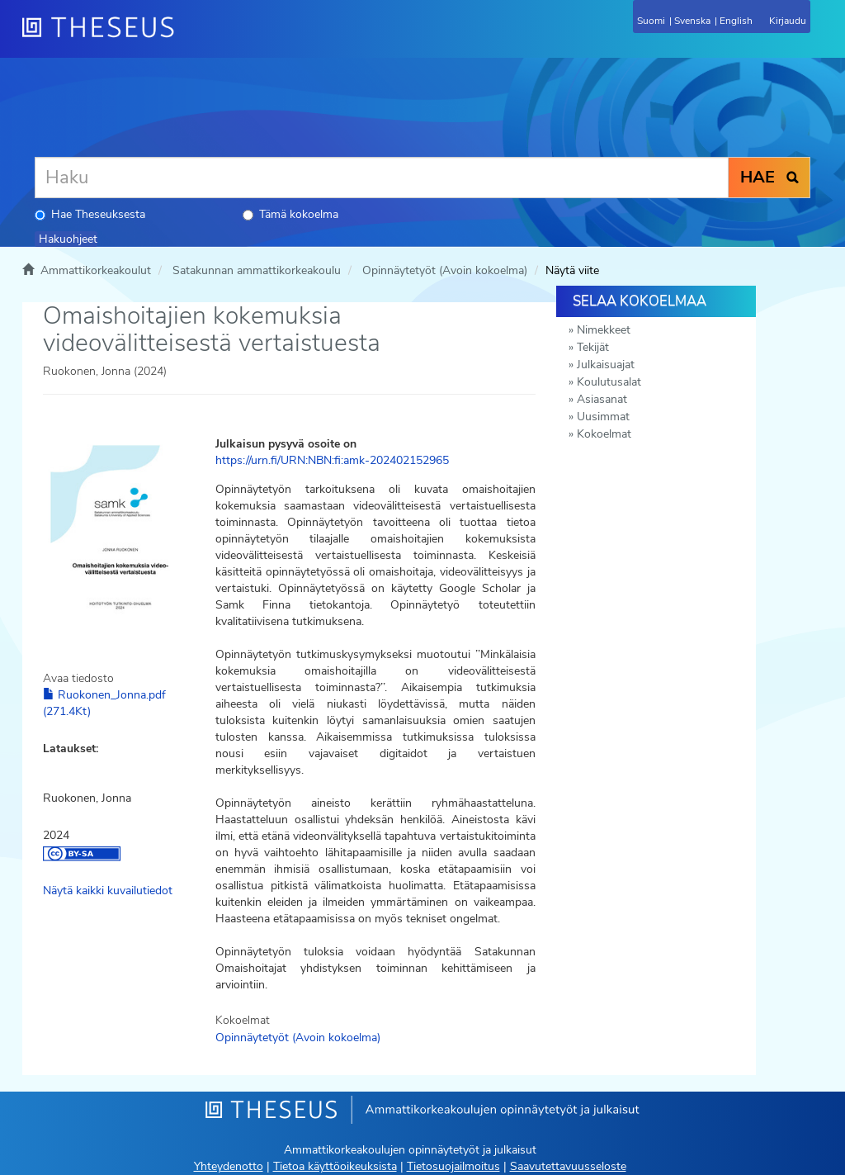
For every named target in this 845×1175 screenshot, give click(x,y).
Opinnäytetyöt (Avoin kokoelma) (444, 270)
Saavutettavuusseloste (568, 1166)
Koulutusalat (609, 382)
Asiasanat (602, 399)
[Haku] (382, 177)
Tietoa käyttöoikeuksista (335, 1166)
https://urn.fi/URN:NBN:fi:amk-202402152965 (332, 460)
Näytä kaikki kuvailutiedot (107, 890)
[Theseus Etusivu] (187, 37)
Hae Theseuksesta (90, 214)
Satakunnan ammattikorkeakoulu (256, 270)
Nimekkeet (603, 330)
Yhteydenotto (228, 1166)
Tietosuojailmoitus (453, 1166)
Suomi (651, 20)
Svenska (692, 20)
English (736, 20)
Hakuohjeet (68, 239)
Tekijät (593, 347)
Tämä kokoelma (290, 214)
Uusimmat (603, 416)
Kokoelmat (604, 434)
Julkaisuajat (606, 364)
